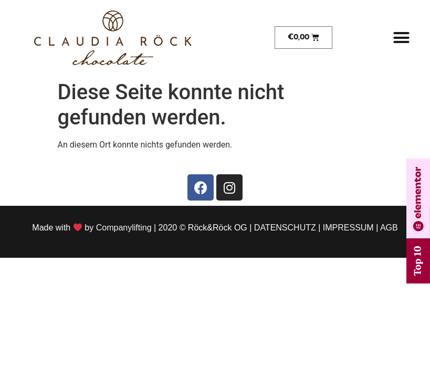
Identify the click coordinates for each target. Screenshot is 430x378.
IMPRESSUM (348, 227)
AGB (389, 227)
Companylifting (124, 227)
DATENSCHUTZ (285, 227)
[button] (401, 38)
